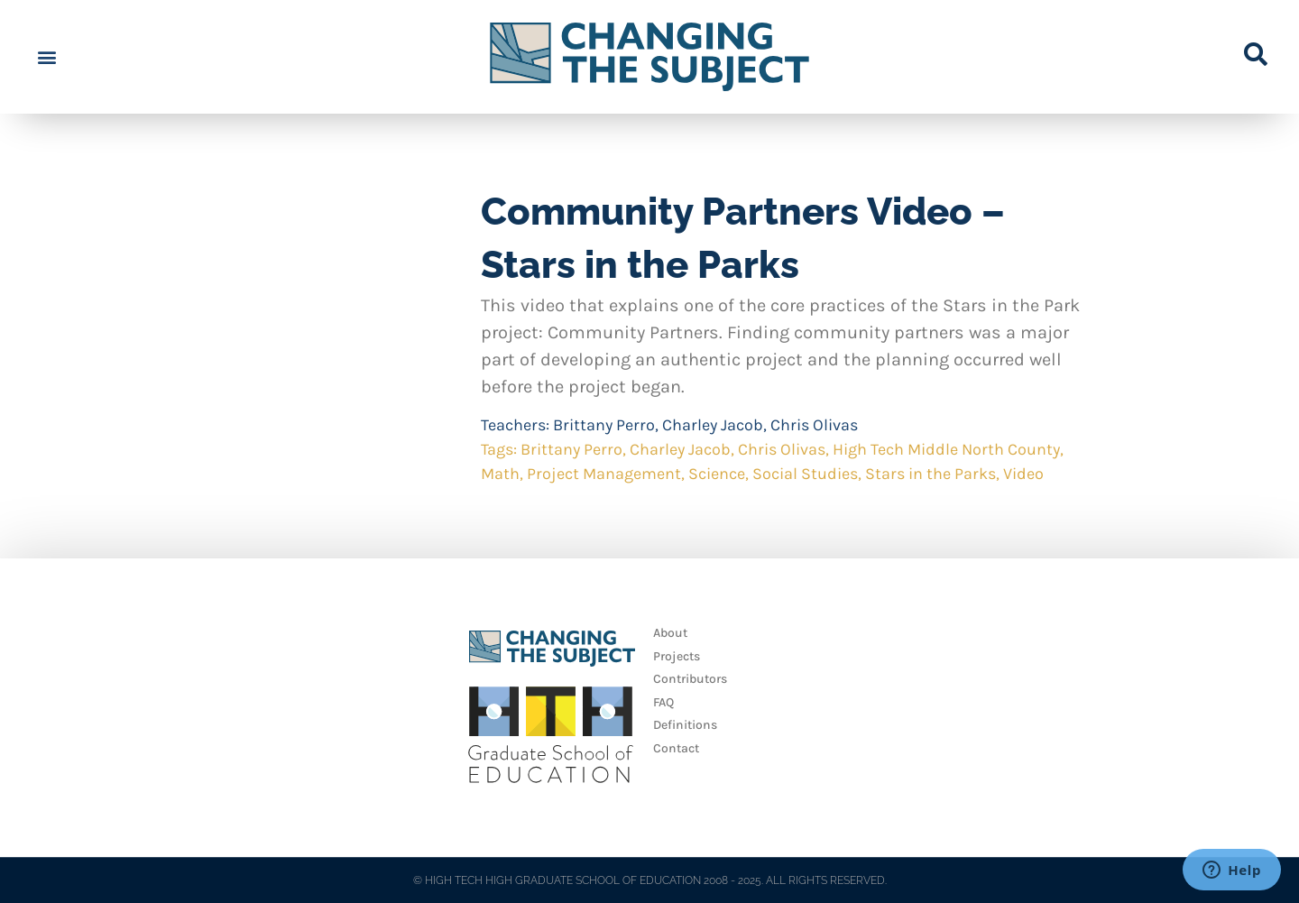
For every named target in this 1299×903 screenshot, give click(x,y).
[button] (46, 57)
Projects (676, 656)
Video (1023, 474)
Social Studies (805, 474)
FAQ (663, 702)
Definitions (685, 725)
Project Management (604, 474)
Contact (676, 748)
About (670, 632)
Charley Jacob (712, 425)
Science (716, 474)
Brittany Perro (604, 425)
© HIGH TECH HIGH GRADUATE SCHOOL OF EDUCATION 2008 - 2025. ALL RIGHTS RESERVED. (650, 880)
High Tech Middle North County (946, 449)
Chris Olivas (814, 425)
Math (500, 474)
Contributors (690, 678)
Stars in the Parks (930, 474)
